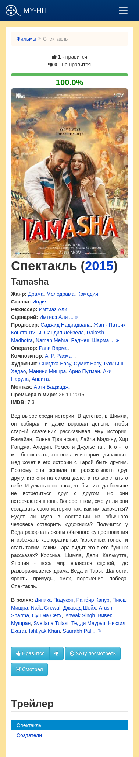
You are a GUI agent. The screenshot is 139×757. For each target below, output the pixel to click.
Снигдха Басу (55, 364)
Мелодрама (60, 294)
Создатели (29, 735)
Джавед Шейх (79, 608)
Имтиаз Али (53, 309)
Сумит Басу (87, 364)
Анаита (40, 379)
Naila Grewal (45, 608)
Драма (35, 294)
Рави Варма (53, 348)
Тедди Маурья (88, 623)
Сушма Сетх (47, 615)
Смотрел (29, 669)
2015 (99, 266)
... (73, 317)
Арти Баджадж (51, 387)
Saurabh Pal (77, 631)
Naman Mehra (52, 340)
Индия (39, 302)
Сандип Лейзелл (64, 333)
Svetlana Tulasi (50, 623)
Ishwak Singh (79, 615)
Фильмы (26, 39)
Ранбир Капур (93, 600)
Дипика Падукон (54, 600)
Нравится (30, 653)
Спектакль (29, 725)
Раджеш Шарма (90, 340)
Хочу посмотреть (93, 653)
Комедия (87, 294)
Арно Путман (84, 371)
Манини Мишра (47, 371)
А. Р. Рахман (59, 356)
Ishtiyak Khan (44, 631)
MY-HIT (27, 10)
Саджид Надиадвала (65, 325)
